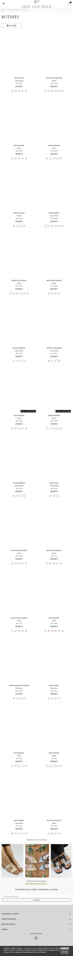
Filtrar (11, 25)
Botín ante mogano (54, 78)
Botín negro (19, 145)
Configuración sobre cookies (64, 952)
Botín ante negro (19, 280)
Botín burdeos (19, 348)
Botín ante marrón (19, 550)
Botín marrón (54, 415)
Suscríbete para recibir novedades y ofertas (36, 889)
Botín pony (19, 78)
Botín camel (54, 685)
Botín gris (54, 483)
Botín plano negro (19, 618)
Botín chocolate (54, 820)
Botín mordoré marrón (19, 685)
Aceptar (64, 948)
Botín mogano (54, 145)
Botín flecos (19, 213)
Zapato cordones (54, 348)
